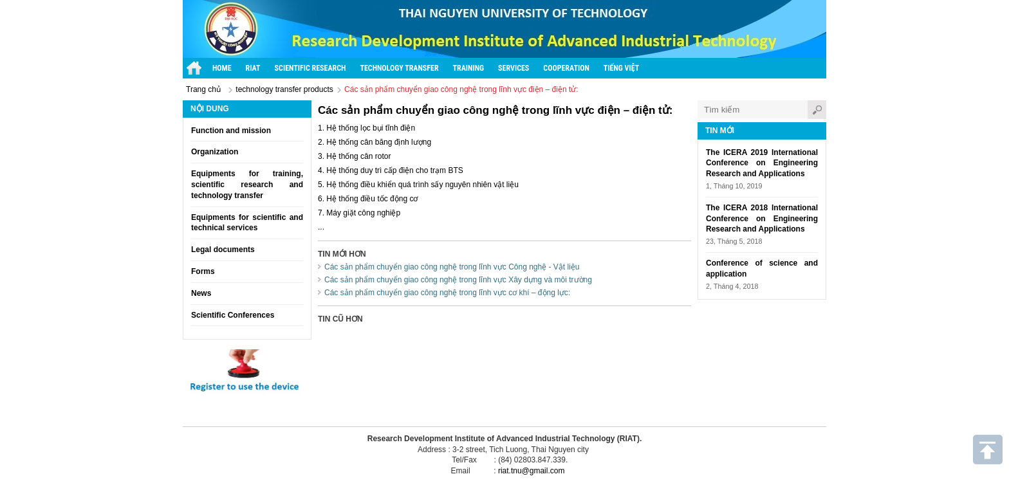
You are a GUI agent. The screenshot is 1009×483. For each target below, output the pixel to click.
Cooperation (566, 68)
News (201, 293)
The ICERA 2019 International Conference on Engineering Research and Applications (762, 163)
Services (513, 68)
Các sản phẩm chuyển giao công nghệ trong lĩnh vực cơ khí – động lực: (447, 292)
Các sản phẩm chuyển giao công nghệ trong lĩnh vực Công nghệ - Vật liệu (452, 266)
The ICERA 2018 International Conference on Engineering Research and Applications (762, 218)
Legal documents (223, 249)
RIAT (253, 68)
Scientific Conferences (232, 315)
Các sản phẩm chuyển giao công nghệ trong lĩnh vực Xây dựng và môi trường (458, 279)
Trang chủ (203, 89)
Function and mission (231, 130)
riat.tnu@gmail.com (531, 470)
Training (469, 68)
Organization (214, 151)
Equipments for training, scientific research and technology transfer (247, 184)
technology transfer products (284, 89)
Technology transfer (399, 68)
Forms (203, 271)
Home (222, 68)
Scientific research (310, 68)
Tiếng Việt (621, 68)
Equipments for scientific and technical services (247, 223)
